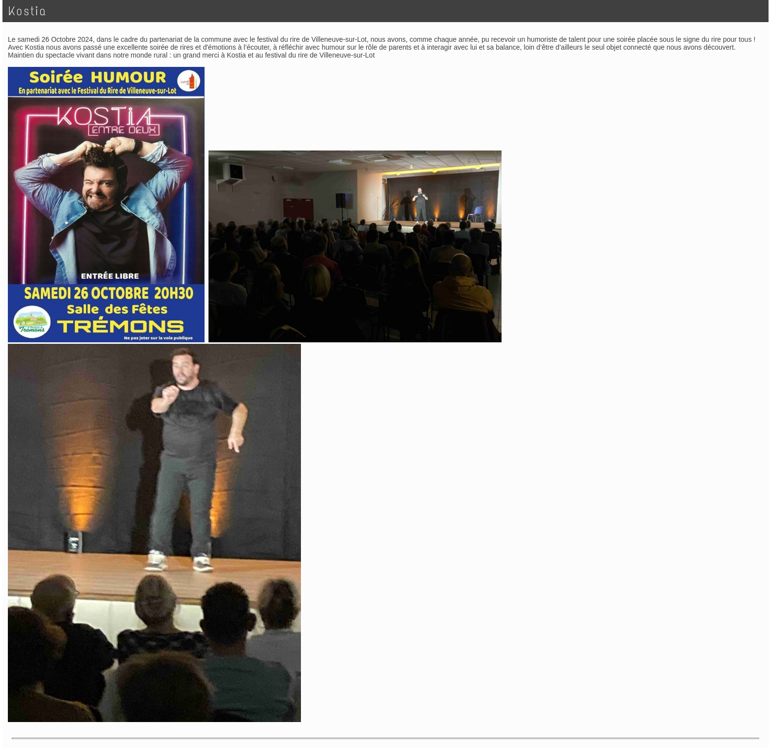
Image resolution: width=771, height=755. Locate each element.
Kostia (27, 11)
